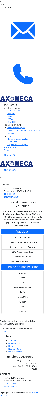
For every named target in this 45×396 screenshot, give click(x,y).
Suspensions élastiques (17, 144)
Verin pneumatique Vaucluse (22, 261)
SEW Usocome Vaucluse (22, 252)
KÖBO (10, 119)
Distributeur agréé (12, 108)
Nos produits (14, 343)
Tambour (11, 133)
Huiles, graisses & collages (18, 139)
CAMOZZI (11, 122)
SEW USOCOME (10, 105)
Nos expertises (10, 147)
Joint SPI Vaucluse (22, 237)
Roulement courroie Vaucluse (22, 247)
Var (22, 306)
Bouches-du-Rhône (22, 287)
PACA (22, 292)
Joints (9, 136)
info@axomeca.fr (11, 197)
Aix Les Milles (22, 297)
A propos (12, 340)
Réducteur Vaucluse (22, 256)
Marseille (22, 311)
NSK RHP (11, 113)
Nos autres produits (12, 125)
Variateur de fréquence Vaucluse (22, 242)
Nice (22, 282)
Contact (7, 150)
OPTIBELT (11, 116)
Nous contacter (15, 351)
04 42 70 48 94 (10, 194)
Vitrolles (22, 273)
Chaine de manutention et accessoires (24, 130)
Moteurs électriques (16, 127)
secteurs (3, 331)
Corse (22, 277)
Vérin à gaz (12, 141)
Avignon (22, 302)
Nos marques (14, 346)
